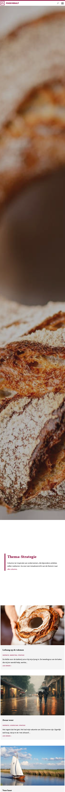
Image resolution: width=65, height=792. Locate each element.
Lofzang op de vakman (13, 650)
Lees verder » (7, 666)
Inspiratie (6, 655)
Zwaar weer (8, 720)
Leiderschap (14, 725)
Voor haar (7, 790)
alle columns (12, 569)
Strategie (21, 655)
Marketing (13, 655)
